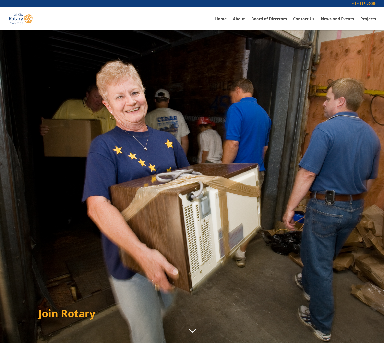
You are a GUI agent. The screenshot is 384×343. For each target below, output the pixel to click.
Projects (368, 19)
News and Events (337, 19)
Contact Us (303, 19)
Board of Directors (269, 19)
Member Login (364, 4)
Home (221, 19)
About (239, 19)
